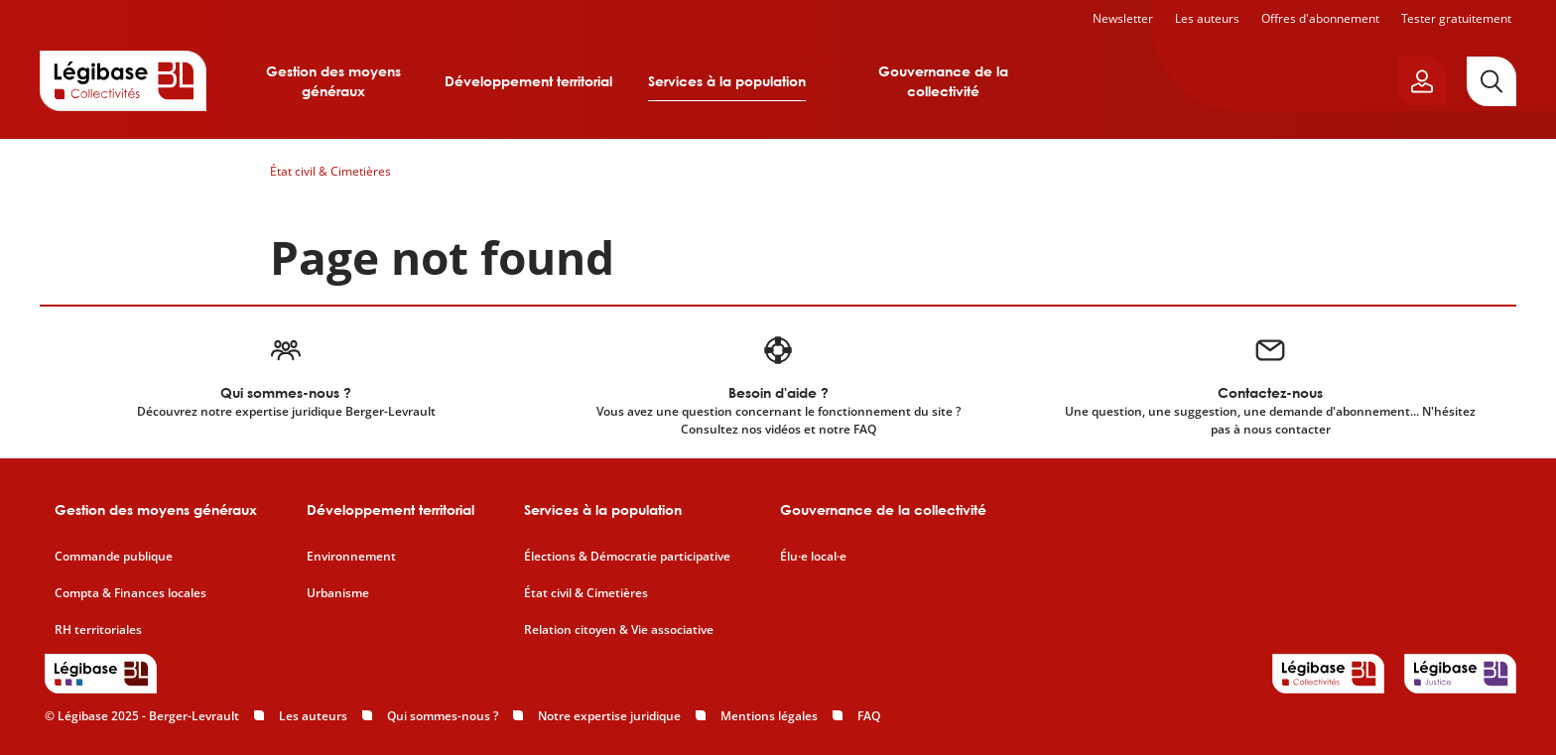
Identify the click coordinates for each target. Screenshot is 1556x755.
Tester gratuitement (1456, 18)
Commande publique (114, 557)
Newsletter (1123, 18)
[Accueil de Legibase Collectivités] (123, 80)
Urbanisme (338, 593)
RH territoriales (98, 630)
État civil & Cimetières (330, 171)
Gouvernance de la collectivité (943, 81)
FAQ (868, 715)
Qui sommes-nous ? (442, 715)
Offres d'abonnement (1320, 18)
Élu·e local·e (813, 557)
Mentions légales (769, 715)
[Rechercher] (1491, 81)
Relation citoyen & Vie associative (618, 630)
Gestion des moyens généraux (333, 81)
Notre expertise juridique (609, 715)
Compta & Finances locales (130, 593)
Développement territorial (528, 80)
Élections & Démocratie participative (627, 557)
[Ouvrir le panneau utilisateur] (1422, 81)
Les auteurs (1207, 18)
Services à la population (727, 80)
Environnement (351, 557)
